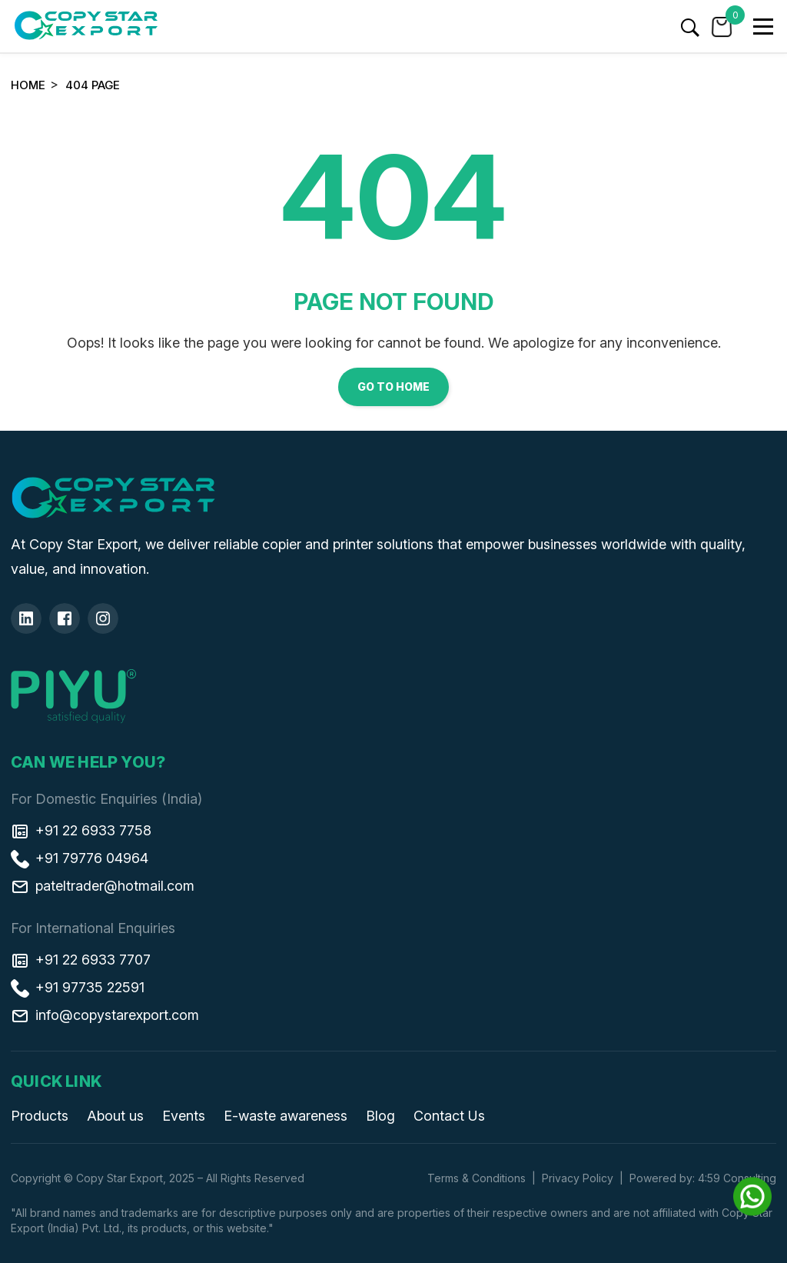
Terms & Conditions (476, 1178)
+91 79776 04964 (79, 857)
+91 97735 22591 (77, 987)
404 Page (92, 85)
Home (28, 85)
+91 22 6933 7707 (81, 959)
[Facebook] (64, 618)
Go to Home (393, 386)
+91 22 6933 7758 (81, 830)
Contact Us (449, 1116)
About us (115, 1116)
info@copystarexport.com (105, 1014)
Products (39, 1116)
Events (183, 1116)
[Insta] (103, 618)
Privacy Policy (577, 1178)
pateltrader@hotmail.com (102, 885)
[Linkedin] (26, 618)
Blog (380, 1116)
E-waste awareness (285, 1116)
